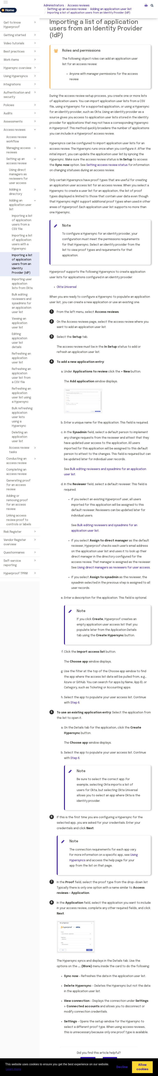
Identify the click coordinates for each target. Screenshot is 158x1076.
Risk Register (20, 531)
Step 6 (75, 702)
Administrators (54, 5)
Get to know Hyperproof (20, 24)
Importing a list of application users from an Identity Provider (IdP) (22, 264)
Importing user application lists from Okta (22, 284)
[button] (152, 5)
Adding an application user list (23, 205)
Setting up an (67, 9)
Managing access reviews (21, 150)
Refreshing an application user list (21, 358)
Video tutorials (20, 43)
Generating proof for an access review (18, 485)
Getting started (20, 35)
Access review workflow (16, 139)
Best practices (20, 51)
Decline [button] (122, 1067)
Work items (20, 59)
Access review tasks (23, 450)
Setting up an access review (21, 161)
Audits (20, 113)
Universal (67, 287)
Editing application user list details (19, 341)
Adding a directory (23, 192)
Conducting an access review (21, 461)
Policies (20, 105)
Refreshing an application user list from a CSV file (21, 376)
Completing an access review (16, 472)
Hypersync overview (20, 68)
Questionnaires (20, 552)
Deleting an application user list (19, 437)
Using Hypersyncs (20, 76)
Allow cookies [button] (142, 1067)
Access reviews (20, 129)
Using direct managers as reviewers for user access (18, 176)
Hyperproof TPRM (20, 573)
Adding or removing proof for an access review (17, 502)
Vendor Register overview (20, 542)
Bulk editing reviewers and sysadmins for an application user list (21, 303)
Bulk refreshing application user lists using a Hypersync (22, 417)
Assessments (20, 121)
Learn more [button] (13, 1069)
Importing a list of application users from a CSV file (22, 222)
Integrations (20, 84)
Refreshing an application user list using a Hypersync (21, 395)
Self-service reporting (20, 562)
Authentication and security (20, 94)
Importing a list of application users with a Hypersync (22, 242)
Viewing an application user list (19, 323)
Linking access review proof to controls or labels (18, 520)
